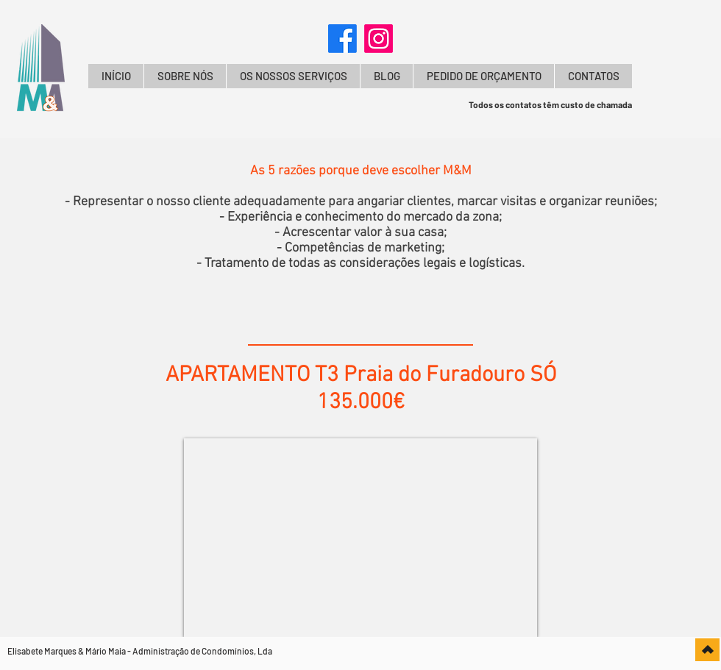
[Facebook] (342, 38)
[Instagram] (378, 38)
